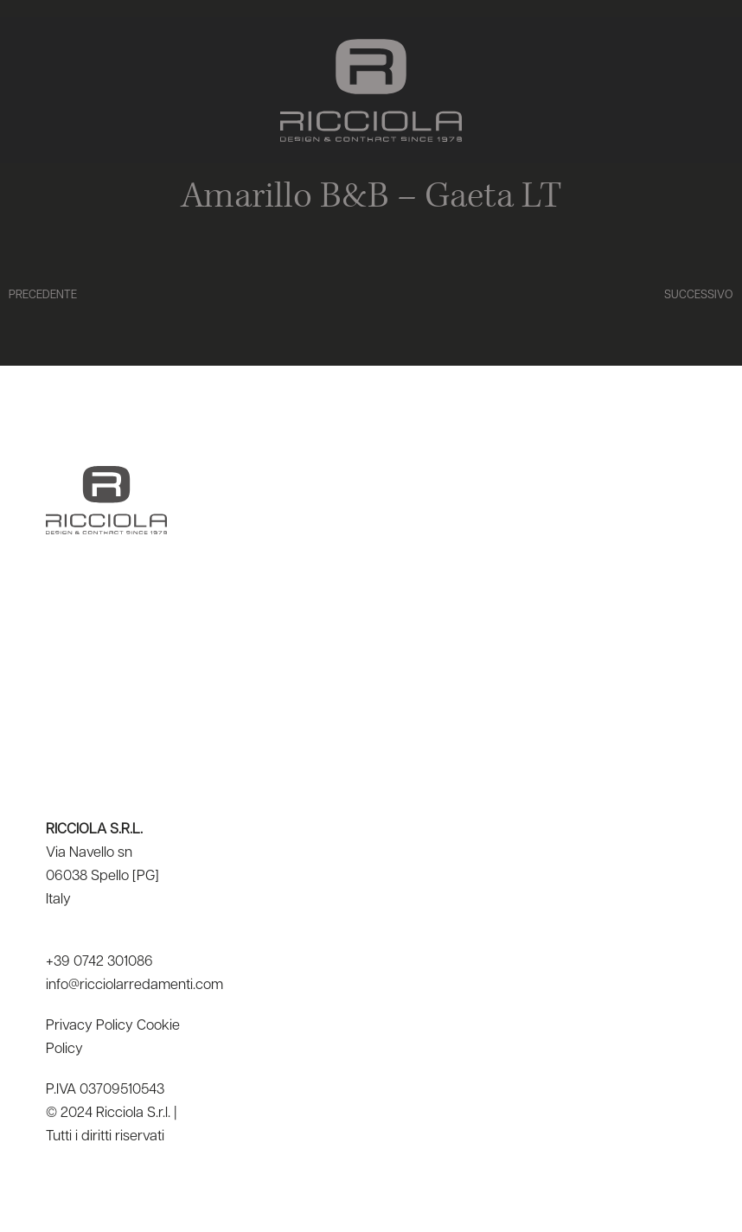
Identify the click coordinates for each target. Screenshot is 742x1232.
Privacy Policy (89, 1026)
